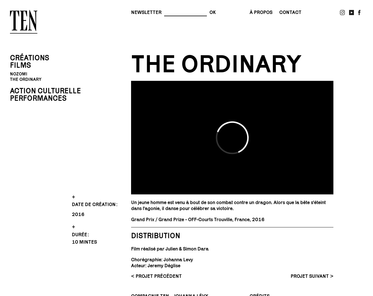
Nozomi (18, 74)
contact (290, 12)
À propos (261, 12)
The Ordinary (26, 79)
